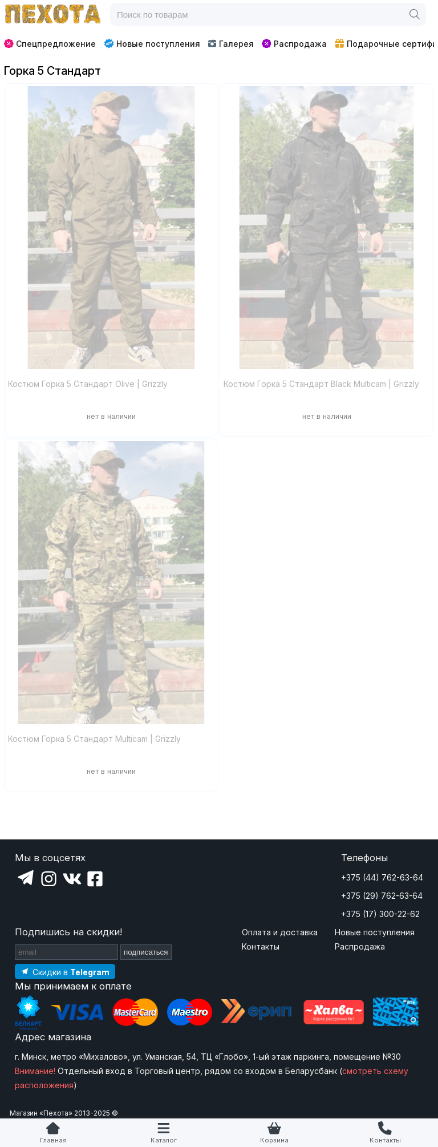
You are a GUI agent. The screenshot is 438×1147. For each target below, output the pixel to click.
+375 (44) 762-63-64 (382, 877)
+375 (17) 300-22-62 (380, 914)
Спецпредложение (50, 44)
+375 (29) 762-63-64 (382, 895)
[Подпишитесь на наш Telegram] (65, 971)
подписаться (146, 952)
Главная (53, 1140)
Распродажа (294, 44)
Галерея (230, 44)
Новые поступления (152, 43)
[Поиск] (414, 14)
